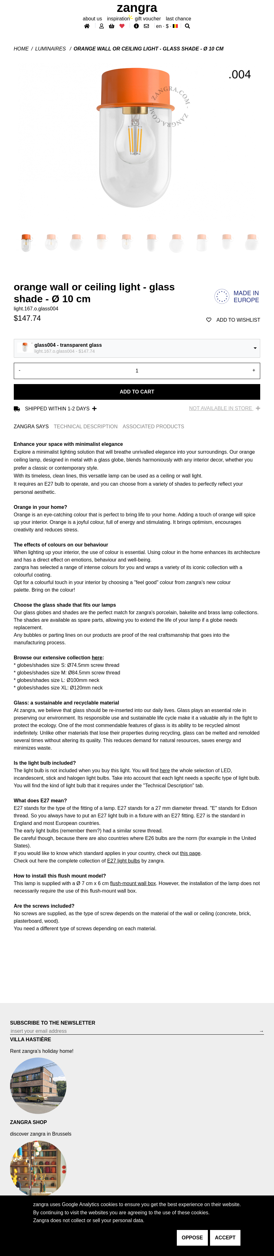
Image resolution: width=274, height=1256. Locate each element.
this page (190, 853)
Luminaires (51, 48)
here (97, 657)
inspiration (118, 18)
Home (21, 48)
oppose (192, 1237)
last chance (178, 18)
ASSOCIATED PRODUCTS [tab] (153, 426)
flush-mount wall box (133, 883)
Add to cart (137, 391)
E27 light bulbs (123, 860)
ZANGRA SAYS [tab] (31, 426)
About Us (92, 18)
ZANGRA (137, 7)
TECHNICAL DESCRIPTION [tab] (86, 426)
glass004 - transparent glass (68, 345)
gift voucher (148, 18)
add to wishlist (233, 320)
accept (225, 1237)
